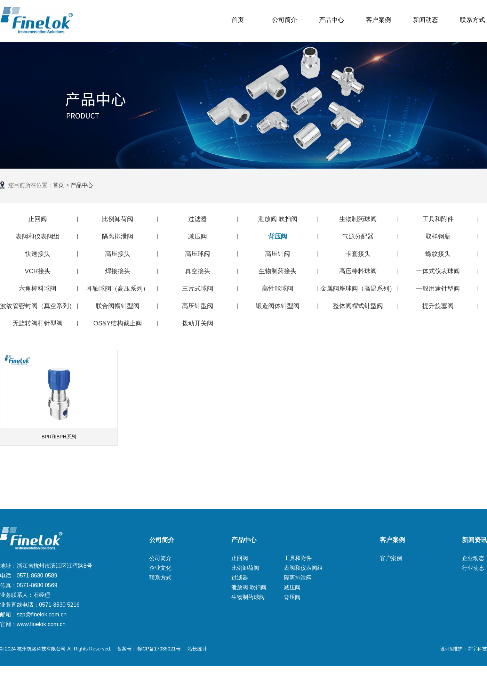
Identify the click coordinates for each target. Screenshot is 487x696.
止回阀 (37, 219)
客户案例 (378, 19)
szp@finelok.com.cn (41, 614)
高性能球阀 (277, 288)
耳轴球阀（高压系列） (117, 288)
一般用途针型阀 (438, 288)
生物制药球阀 (358, 219)
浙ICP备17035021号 (158, 649)
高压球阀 (197, 253)
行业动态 (473, 568)
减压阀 (197, 236)
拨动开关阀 (197, 323)
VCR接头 (37, 271)
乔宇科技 (477, 649)
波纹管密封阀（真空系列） (37, 305)
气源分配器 (358, 236)
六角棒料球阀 (37, 288)
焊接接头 (117, 271)
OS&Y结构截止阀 (117, 323)
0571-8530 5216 (59, 605)
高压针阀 (277, 253)
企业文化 (160, 568)
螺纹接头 (437, 253)
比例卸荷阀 (117, 219)
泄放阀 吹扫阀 (277, 219)
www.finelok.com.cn (41, 624)
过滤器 (197, 219)
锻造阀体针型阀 (278, 305)
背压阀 (277, 236)
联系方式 (472, 19)
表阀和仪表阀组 (37, 236)
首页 (237, 19)
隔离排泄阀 (117, 236)
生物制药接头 (277, 271)
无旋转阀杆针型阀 (38, 323)
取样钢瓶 (437, 236)
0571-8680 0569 (37, 585)
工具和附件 (438, 219)
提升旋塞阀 (438, 305)
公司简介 (284, 19)
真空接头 (197, 271)
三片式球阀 (197, 288)
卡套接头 (357, 253)
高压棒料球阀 (358, 271)
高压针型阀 (197, 305)
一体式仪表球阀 (438, 271)
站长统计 (197, 649)
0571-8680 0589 (37, 575)
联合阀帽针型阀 (117, 305)
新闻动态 (425, 19)
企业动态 (473, 558)
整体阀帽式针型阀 (358, 305)
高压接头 (117, 253)
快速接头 (37, 253)
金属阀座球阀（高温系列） (358, 288)
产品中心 (331, 19)
